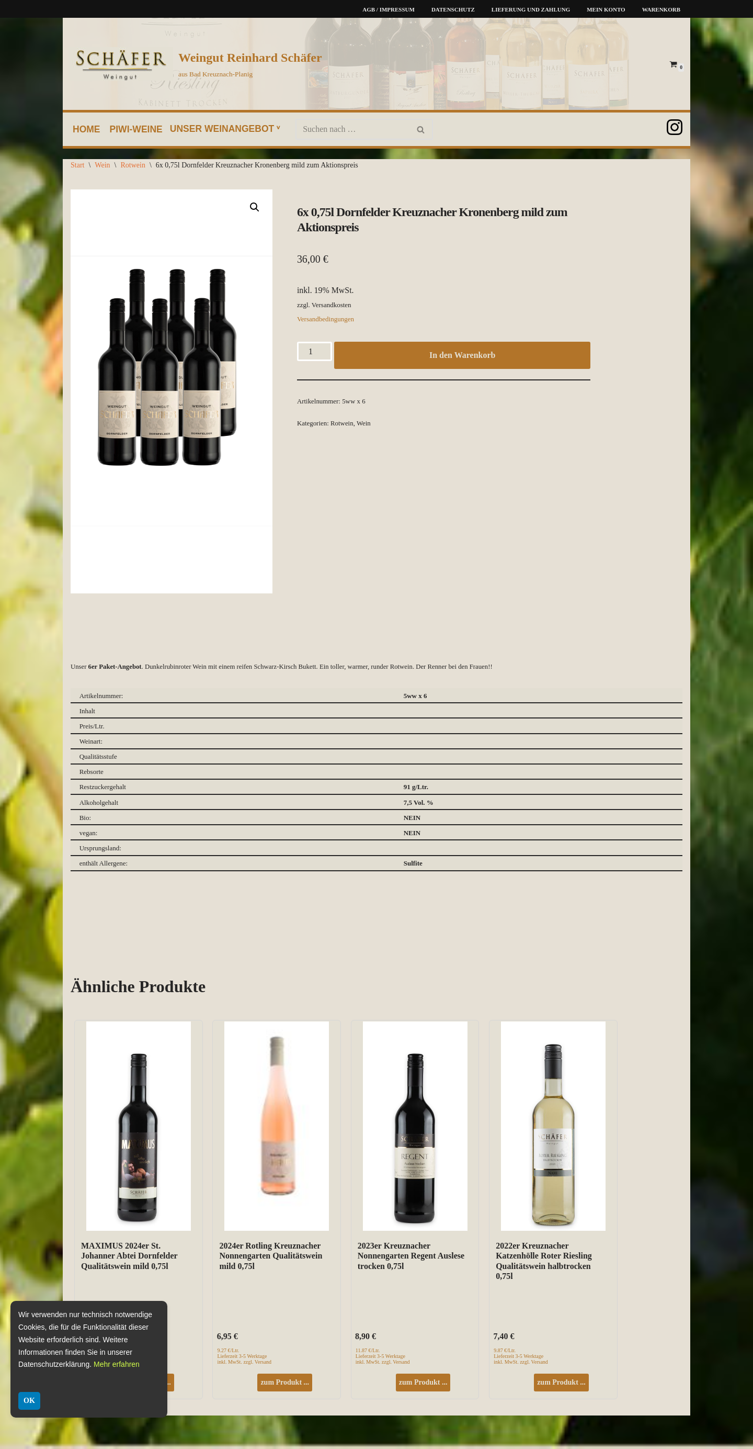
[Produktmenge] (314, 352)
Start (77, 165)
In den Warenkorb (462, 356)
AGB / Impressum (388, 9)
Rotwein (132, 165)
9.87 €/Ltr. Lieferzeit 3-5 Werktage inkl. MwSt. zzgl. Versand (521, 1358)
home (86, 129)
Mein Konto (606, 9)
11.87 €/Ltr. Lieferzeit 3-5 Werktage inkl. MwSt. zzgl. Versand (383, 1358)
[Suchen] (353, 129)
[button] (254, 207)
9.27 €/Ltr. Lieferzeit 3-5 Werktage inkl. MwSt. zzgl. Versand (244, 1358)
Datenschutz (453, 9)
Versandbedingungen (325, 320)
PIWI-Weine (136, 129)
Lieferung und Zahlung (531, 9)
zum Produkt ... (284, 1384)
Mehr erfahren (117, 1364)
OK (29, 1401)
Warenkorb (661, 9)
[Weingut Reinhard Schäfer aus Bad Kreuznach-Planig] (195, 64)
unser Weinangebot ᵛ (225, 128)
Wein (102, 165)
